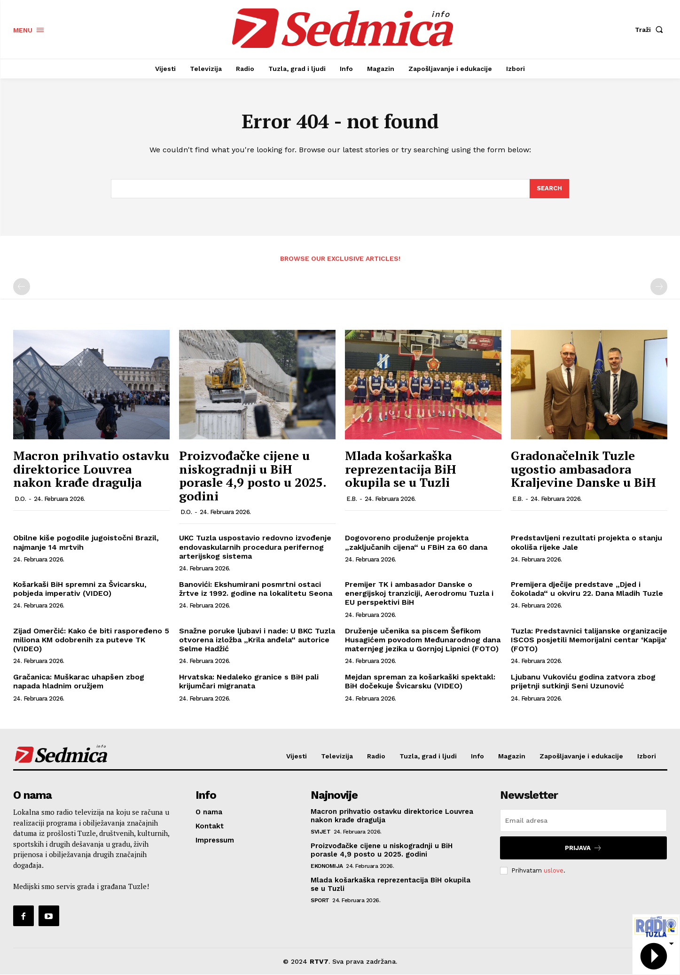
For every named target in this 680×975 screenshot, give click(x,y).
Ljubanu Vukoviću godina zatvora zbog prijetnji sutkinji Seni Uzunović (583, 682)
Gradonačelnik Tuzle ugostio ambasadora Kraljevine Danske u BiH (583, 469)
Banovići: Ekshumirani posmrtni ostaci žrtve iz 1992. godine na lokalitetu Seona (255, 589)
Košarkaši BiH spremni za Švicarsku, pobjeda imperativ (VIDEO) (80, 589)
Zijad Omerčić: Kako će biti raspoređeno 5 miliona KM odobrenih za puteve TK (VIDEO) (91, 639)
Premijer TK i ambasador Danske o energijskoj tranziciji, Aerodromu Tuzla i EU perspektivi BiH (419, 593)
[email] (583, 821)
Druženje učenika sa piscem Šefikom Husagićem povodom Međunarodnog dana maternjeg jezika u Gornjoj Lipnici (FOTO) (422, 639)
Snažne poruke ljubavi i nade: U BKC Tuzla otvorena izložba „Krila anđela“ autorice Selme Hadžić (257, 639)
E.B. (351, 498)
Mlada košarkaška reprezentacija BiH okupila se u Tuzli (400, 469)
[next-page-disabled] (658, 287)
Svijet (320, 832)
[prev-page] (21, 287)
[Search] (549, 189)
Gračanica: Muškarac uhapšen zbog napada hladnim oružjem (78, 682)
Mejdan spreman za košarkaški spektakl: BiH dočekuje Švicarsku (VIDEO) (420, 682)
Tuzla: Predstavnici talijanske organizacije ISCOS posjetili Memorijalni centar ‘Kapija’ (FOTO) (589, 639)
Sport (320, 900)
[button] (651, 29)
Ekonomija (327, 866)
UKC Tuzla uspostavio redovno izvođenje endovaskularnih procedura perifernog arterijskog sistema (255, 547)
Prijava (583, 848)
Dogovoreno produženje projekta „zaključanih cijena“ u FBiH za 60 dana (416, 543)
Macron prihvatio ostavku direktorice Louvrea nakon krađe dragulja (91, 469)
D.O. (20, 498)
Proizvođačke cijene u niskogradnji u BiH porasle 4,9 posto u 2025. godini (252, 476)
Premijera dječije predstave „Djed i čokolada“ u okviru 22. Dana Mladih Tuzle (587, 589)
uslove (553, 870)
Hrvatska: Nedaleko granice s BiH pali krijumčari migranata (249, 682)
